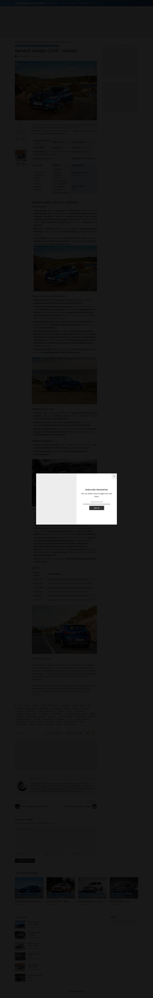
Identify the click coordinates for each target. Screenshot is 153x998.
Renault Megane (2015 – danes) (28, 901)
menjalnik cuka (31, 711)
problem (92, 716)
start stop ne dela (37, 721)
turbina (82, 721)
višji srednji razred (118, 896)
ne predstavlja (80, 711)
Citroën (119, 893)
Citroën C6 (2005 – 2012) (120, 901)
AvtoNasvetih (87, 128)
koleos (75, 708)
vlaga (40, 724)
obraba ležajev (57, 713)
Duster (58, 893)
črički (89, 705)
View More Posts (88, 778)
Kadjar (18, 45)
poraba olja (52, 716)
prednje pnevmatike (66, 716)
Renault (43, 45)
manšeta (20, 711)
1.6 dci (44, 705)
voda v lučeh (50, 724)
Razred (35, 45)
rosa (69, 719)
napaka (61, 711)
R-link (37, 719)
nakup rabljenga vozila (47, 711)
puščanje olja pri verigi (24, 719)
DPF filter (20, 708)
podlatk (42, 716)
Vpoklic (59, 724)
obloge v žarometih (23, 713)
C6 (113, 893)
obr (35, 713)
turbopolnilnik (21, 724)
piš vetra (20, 716)
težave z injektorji (70, 721)
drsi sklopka (31, 708)
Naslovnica (26, 45)
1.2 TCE (27, 705)
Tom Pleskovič (23, 56)
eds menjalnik (56, 708)
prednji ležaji (81, 716)
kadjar (67, 708)
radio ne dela (47, 719)
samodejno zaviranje (82, 719)
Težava (59, 721)
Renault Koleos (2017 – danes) (90, 901)
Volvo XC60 (51, 154)
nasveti (69, 711)
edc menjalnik (43, 708)
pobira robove (31, 716)
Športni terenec (85, 147)
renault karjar (60, 719)
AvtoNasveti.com (29, 3)
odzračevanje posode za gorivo (76, 713)
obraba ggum (44, 713)
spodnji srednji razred (32, 896)
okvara (93, 713)
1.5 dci (36, 705)
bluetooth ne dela (78, 705)
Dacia (51, 893)
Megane (20, 893)
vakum (32, 724)
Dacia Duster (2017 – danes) (58, 901)
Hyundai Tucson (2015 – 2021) (20, 164)
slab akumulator (22, 721)
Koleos (83, 893)
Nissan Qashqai (62, 151)
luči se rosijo (85, 708)
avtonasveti (65, 705)
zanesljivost (70, 724)
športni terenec (53, 45)
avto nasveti (53, 705)
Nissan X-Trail (49, 151)
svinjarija (50, 721)
